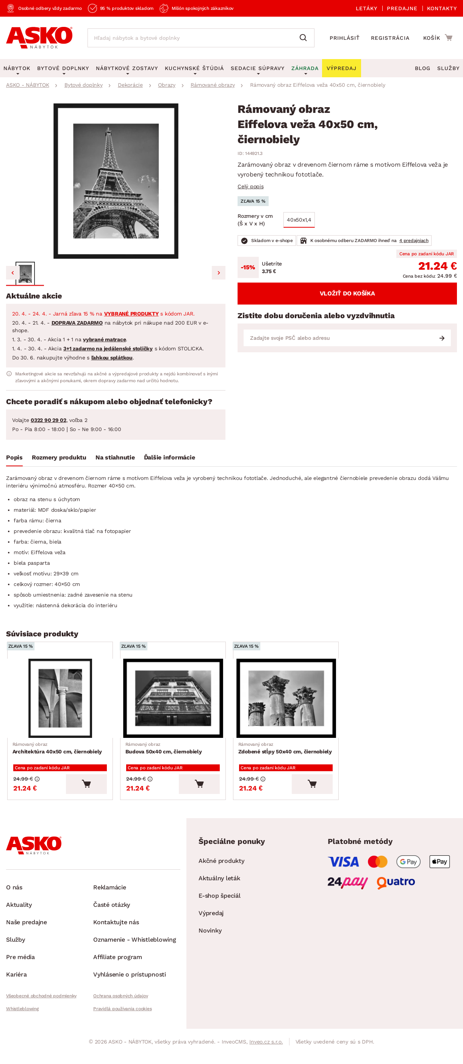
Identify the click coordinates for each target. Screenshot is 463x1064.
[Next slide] (218, 273)
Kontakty (442, 8)
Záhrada (305, 68)
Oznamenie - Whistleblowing (134, 944)
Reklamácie (109, 892)
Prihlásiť (345, 38)
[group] (115, 181)
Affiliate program (117, 962)
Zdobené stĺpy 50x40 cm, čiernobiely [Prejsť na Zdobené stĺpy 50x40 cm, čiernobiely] (286, 750)
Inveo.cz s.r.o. (266, 1047)
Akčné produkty (221, 865)
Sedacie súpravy (258, 68)
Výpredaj (211, 918)
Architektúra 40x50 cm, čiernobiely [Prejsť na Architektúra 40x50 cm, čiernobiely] (58, 750)
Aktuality (19, 909)
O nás (14, 892)
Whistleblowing (22, 1013)
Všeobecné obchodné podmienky (41, 1000)
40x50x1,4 (299, 220)
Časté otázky (111, 909)
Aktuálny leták (219, 883)
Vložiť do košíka (347, 293)
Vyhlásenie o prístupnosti (129, 979)
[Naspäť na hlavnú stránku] (39, 38)
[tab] (14, 459)
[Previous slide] (13, 273)
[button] (25, 274)
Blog (422, 68)
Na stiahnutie (115, 457)
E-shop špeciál (220, 900)
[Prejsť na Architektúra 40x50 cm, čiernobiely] (62, 699)
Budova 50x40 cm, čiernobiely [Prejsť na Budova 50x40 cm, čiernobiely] (164, 750)
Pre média (20, 962)
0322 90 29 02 (48, 420)
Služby (448, 68)
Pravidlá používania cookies (122, 1013)
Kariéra (16, 979)
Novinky (210, 935)
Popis (14, 457)
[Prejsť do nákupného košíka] (438, 37)
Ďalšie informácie (169, 457)
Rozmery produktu (59, 457)
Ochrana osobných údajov (120, 1000)
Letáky (366, 8)
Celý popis (251, 186)
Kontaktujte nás (116, 927)
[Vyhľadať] (305, 37)
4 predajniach (414, 240)
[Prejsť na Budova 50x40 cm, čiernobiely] (175, 699)
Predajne (402, 8)
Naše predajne (26, 927)
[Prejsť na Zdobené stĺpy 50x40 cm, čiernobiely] (288, 699)
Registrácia (390, 38)
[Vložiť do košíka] (91, 789)
